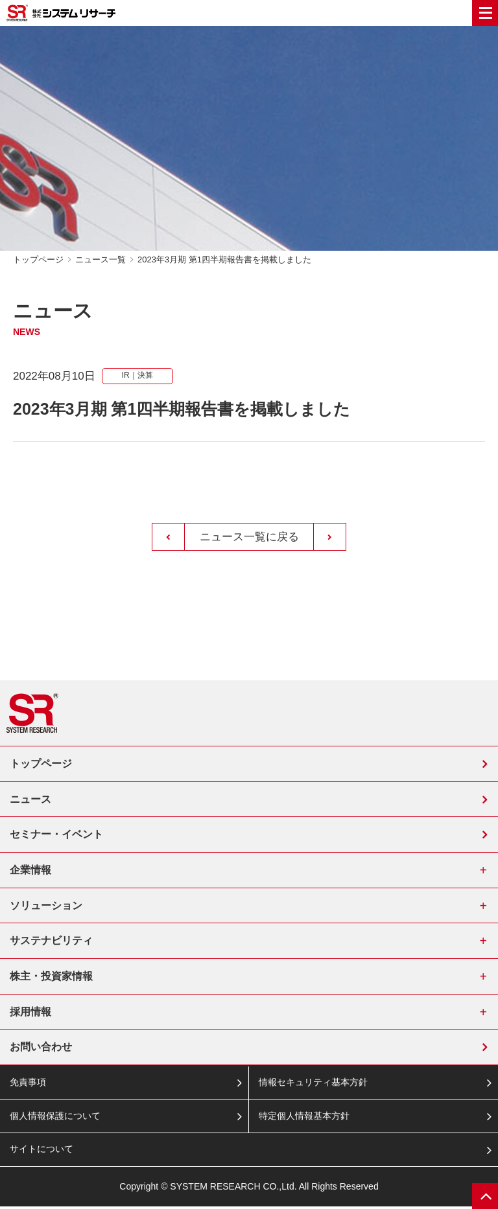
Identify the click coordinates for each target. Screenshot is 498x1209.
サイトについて (41, 1152)
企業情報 (30, 870)
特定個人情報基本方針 (304, 1118)
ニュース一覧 (100, 259)
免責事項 (28, 1084)
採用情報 (30, 1013)
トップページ (38, 259)
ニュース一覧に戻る (249, 537)
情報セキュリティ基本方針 (313, 1084)
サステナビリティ (51, 941)
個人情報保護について (55, 1118)
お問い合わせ (41, 1048)
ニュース (30, 799)
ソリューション (46, 906)
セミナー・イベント (56, 834)
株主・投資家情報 (51, 977)
